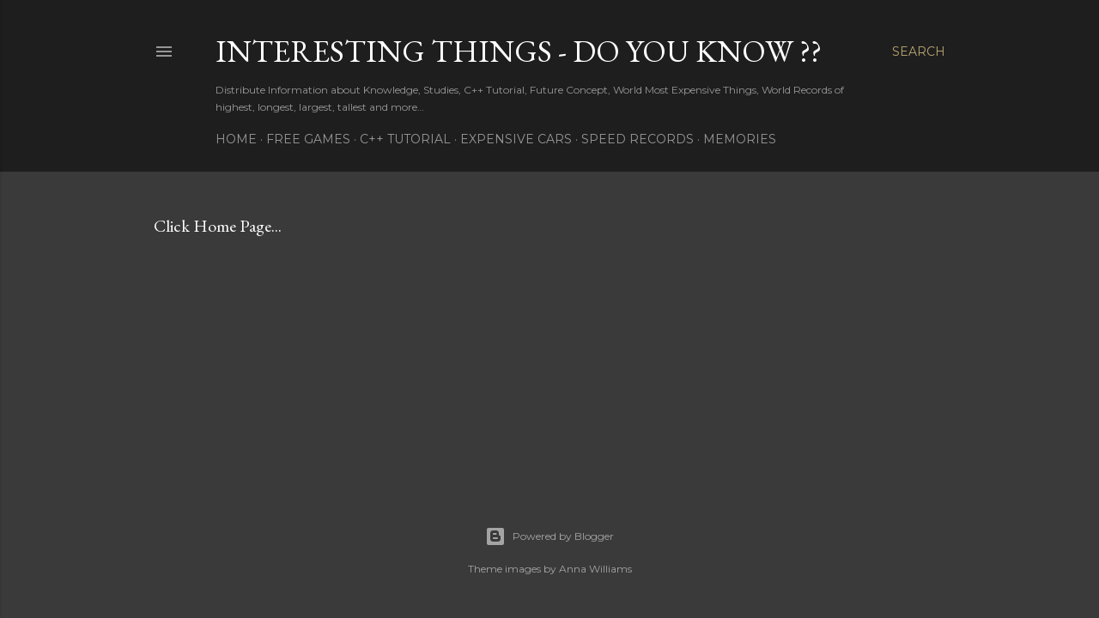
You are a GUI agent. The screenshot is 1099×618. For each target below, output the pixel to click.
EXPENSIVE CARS (516, 139)
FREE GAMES (308, 139)
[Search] (918, 51)
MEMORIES (739, 139)
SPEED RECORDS (637, 139)
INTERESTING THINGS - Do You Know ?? (519, 51)
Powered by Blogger (549, 536)
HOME (236, 139)
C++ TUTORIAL (405, 139)
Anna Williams (595, 568)
